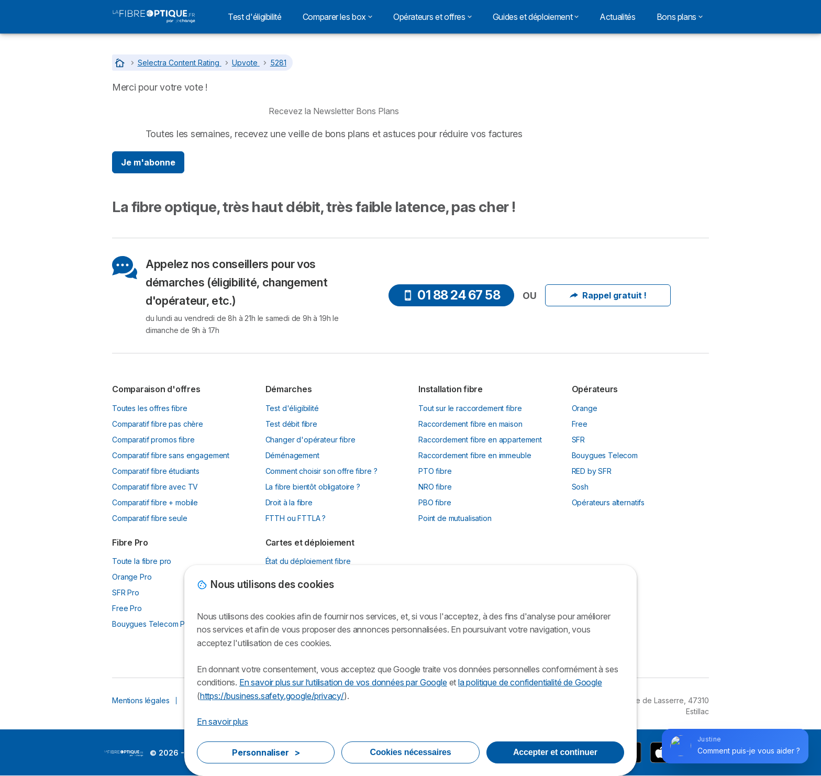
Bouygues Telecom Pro (152, 623)
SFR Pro (125, 592)
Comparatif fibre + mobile (155, 502)
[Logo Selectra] (154, 16)
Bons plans (680, 17)
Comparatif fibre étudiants (155, 471)
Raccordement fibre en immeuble (474, 455)
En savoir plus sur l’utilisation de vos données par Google (343, 682)
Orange (584, 408)
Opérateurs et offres (432, 17)
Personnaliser (266, 752)
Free (579, 423)
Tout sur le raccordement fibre (470, 408)
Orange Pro (131, 576)
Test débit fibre (291, 423)
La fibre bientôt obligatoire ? (312, 486)
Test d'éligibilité (255, 17)
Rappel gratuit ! (608, 295)
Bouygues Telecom (605, 455)
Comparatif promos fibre (153, 439)
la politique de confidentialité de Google (530, 682)
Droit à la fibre (289, 502)
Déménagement (292, 455)
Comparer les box (337, 17)
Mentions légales (141, 700)
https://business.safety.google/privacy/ (272, 696)
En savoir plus (222, 721)
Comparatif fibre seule (149, 518)
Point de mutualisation (455, 518)
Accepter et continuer (555, 752)
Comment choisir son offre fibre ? (321, 471)
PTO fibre (435, 471)
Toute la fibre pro (141, 561)
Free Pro (127, 608)
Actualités (617, 17)
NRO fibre (435, 486)
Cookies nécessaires (410, 752)
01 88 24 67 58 (451, 295)
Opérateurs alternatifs (608, 502)
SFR (578, 439)
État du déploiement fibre (308, 561)
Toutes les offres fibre (149, 408)
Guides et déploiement (536, 17)
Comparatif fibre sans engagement (170, 455)
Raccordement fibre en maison (470, 423)
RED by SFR (592, 471)
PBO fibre (434, 502)
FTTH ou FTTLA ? (295, 518)
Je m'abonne (148, 162)
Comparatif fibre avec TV (155, 486)
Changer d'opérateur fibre (310, 439)
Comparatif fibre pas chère (157, 423)
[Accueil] (121, 62)
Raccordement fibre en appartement (480, 439)
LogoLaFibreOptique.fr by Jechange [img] (123, 753)
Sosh (580, 486)
